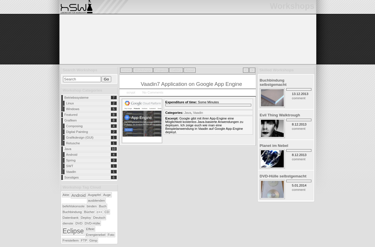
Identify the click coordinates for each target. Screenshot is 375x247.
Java (67, 149)
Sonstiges (71, 177)
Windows (73, 109)
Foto (111, 234)
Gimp (94, 240)
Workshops (143, 70)
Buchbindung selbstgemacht (273, 82)
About (189, 70)
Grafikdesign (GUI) (80, 137)
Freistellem (71, 240)
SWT (70, 166)
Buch (102, 206)
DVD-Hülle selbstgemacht (283, 176)
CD (106, 212)
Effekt (90, 229)
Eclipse (73, 231)
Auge (107, 195)
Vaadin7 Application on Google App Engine (191, 84)
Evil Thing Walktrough (280, 115)
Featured (71, 114)
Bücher (89, 212)
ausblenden (96, 200)
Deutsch (99, 217)
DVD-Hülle (92, 223)
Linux (70, 103)
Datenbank (71, 217)
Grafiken (70, 120)
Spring (71, 160)
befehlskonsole (74, 206)
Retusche (73, 143)
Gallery (176, 70)
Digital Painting (77, 131)
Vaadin (71, 171)
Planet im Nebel (274, 145)
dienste (68, 223)
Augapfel (94, 195)
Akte (66, 195)
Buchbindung (72, 212)
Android (72, 154)
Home (126, 70)
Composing (74, 126)
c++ (99, 212)
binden (92, 206)
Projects (161, 70)
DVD (79, 223)
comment (298, 98)
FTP (84, 240)
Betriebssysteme (76, 97)
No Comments (152, 92)
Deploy (86, 217)
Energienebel (96, 234)
